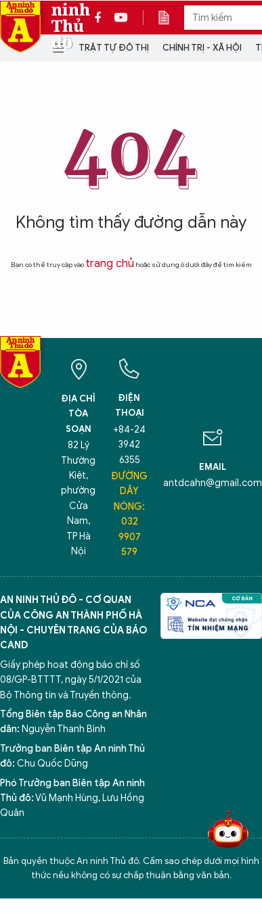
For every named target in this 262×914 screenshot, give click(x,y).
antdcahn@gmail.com (212, 483)
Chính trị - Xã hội (202, 47)
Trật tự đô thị (114, 47)
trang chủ (109, 263)
